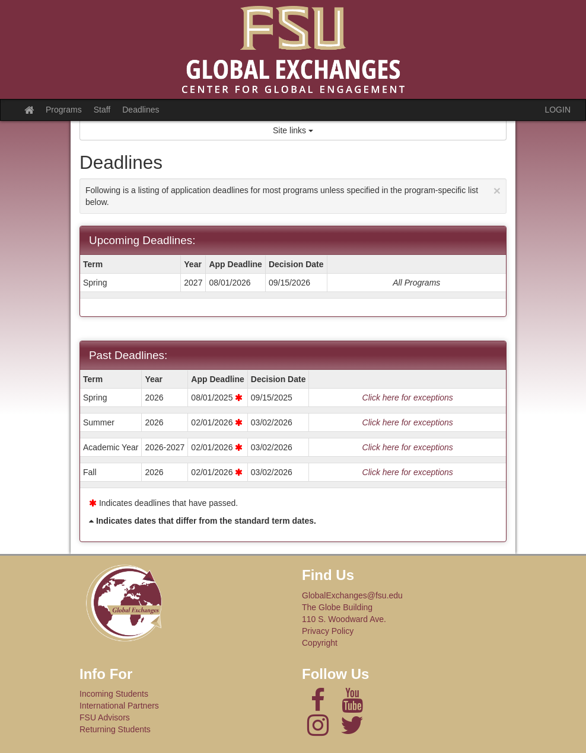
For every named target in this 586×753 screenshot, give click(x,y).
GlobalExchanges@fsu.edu (352, 595)
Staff (102, 109)
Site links (293, 130)
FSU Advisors (104, 717)
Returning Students (115, 729)
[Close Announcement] (497, 190)
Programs (64, 109)
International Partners (119, 705)
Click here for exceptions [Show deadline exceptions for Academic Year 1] (407, 447)
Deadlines (140, 109)
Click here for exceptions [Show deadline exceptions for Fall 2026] (407, 472)
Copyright (319, 643)
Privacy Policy (327, 631)
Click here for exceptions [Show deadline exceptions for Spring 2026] (407, 397)
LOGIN (557, 109)
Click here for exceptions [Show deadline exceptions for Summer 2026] (407, 422)
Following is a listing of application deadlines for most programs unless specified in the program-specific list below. (293, 195)
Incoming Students (113, 693)
